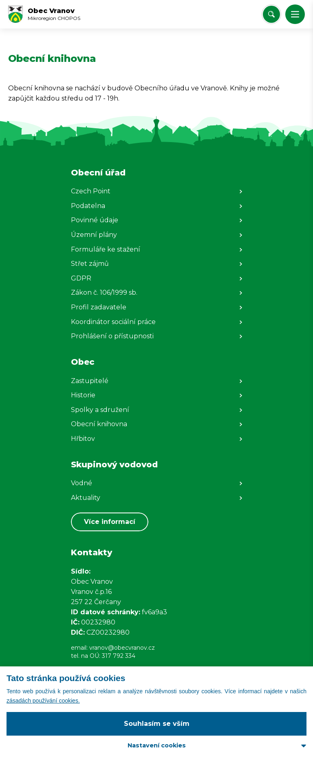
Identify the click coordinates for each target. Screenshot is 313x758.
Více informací (109, 522)
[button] (295, 14)
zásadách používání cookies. (43, 700)
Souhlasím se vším (157, 723)
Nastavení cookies (157, 745)
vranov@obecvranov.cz (122, 647)
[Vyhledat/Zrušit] (271, 14)
